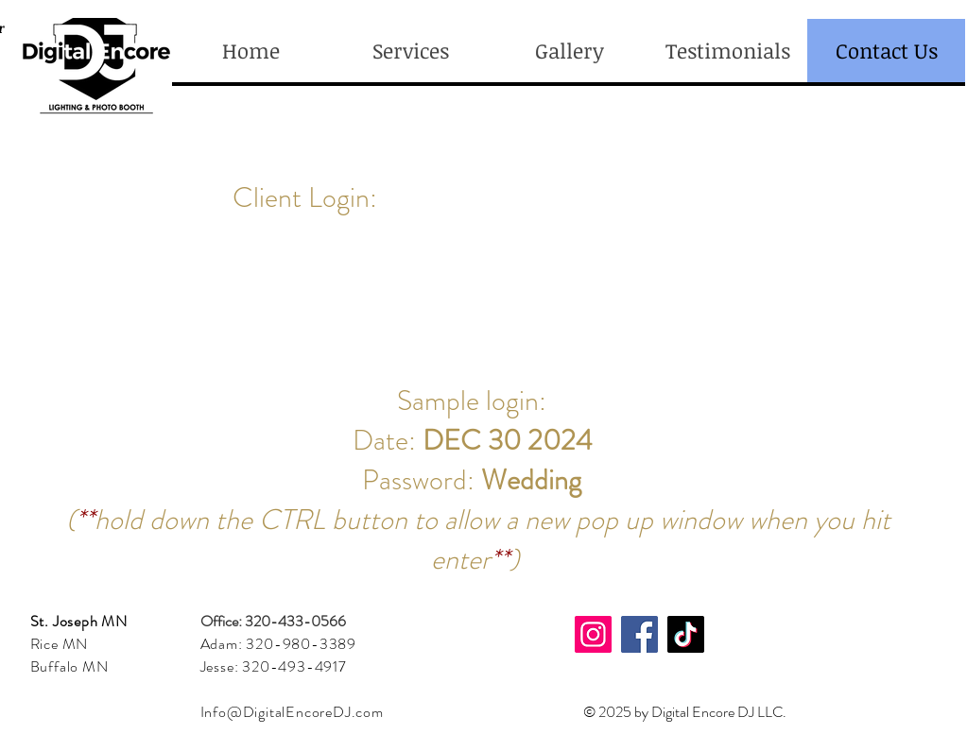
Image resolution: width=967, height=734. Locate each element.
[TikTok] (685, 634)
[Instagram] (593, 634)
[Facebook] (639, 634)
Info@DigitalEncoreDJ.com (292, 712)
